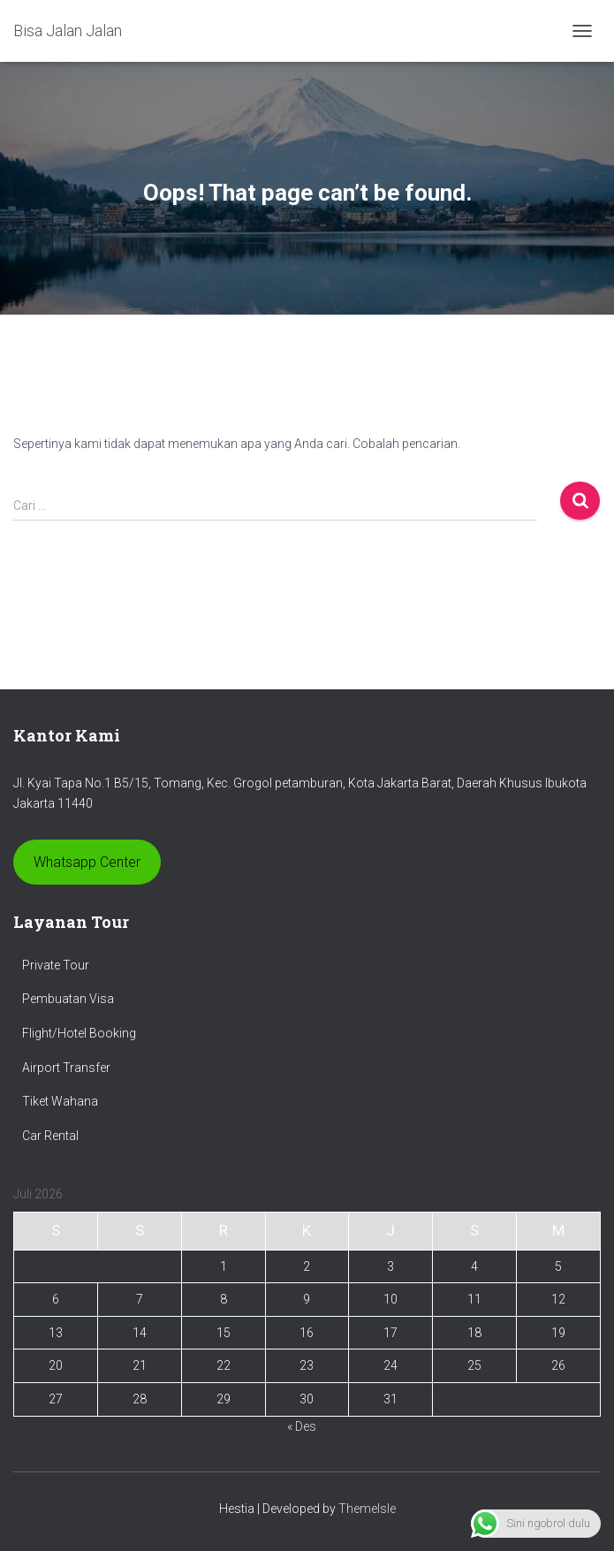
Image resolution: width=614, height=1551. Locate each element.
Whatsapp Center (87, 862)
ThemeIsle (367, 1509)
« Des (301, 1426)
